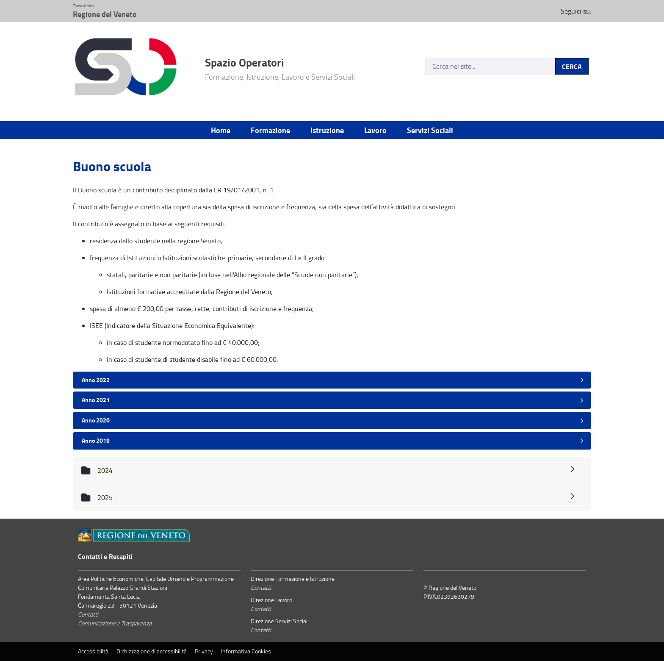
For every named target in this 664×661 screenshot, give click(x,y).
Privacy (204, 651)
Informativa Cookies (246, 651)
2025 (336, 497)
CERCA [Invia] (572, 66)
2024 (336, 470)
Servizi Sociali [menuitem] (430, 130)
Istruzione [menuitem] (327, 130)
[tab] (332, 380)
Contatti (88, 614)
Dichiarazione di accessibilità (151, 651)
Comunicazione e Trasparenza (115, 623)
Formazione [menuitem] (270, 130)
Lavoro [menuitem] (375, 130)
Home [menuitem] (220, 130)
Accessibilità (93, 651)
